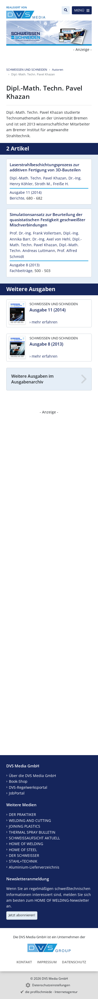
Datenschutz (74, 962)
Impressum (47, 962)
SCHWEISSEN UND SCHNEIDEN (26, 69)
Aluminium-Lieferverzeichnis (34, 867)
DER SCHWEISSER (24, 855)
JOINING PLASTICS (24, 826)
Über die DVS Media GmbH (32, 775)
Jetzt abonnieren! (22, 915)
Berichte (17, 198)
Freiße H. (61, 183)
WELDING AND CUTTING (30, 820)
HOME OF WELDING (26, 843)
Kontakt (24, 962)
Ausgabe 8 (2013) (24, 264)
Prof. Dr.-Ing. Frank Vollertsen (35, 233)
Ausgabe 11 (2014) (26, 192)
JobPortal (17, 793)
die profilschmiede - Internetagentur (51, 992)
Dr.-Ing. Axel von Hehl (51, 239)
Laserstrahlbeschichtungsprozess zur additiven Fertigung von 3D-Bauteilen (45, 167)
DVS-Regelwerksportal (28, 787)
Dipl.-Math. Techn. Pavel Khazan (38, 178)
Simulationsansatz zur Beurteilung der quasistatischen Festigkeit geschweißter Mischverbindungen (47, 219)
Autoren (57, 69)
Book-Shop (18, 781)
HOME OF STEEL (23, 849)
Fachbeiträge (21, 270)
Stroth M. (43, 183)
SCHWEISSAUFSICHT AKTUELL (34, 837)
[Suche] (66, 10)
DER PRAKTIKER (22, 814)
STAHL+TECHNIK (23, 861)
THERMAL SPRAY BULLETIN (32, 832)
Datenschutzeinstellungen (51, 985)
